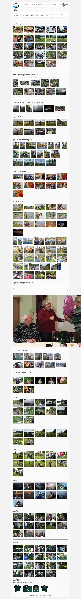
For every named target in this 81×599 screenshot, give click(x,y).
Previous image (13, 288)
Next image (14, 288)
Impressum (66, 4)
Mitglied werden (37, 4)
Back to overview (67, 291)
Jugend (31, 4)
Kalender (44, 4)
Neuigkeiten (26, 4)
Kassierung (54, 4)
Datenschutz (60, 4)
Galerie (49, 4)
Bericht (14, 285)
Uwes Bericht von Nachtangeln (18, 374)
